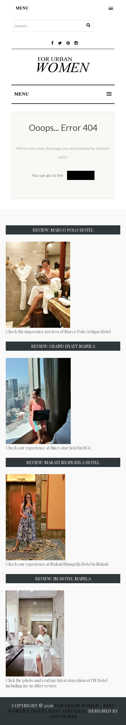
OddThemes (63, 716)
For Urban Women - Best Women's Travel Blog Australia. (61, 708)
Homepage (80, 175)
